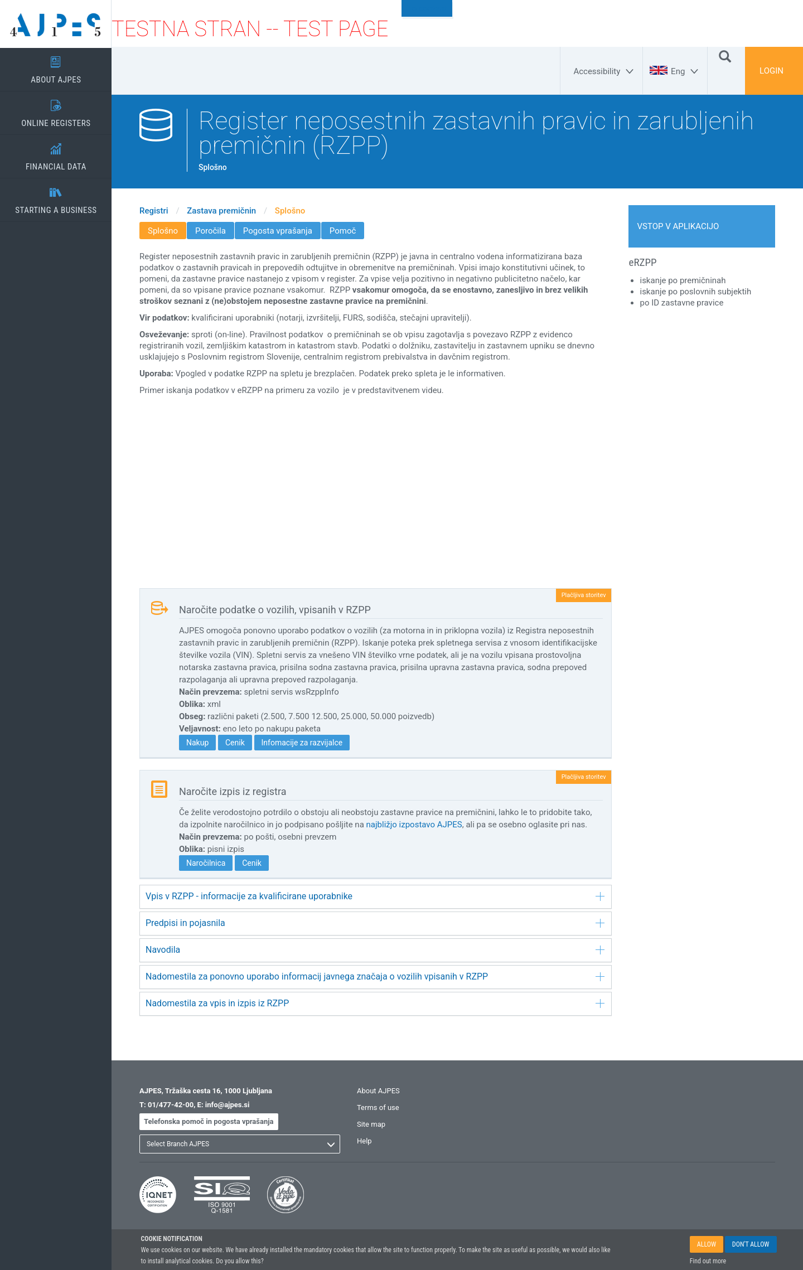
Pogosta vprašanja (277, 231)
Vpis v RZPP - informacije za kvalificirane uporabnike (375, 896)
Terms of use (378, 1107)
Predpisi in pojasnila (375, 923)
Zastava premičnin (221, 211)
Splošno (290, 211)
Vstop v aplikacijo (678, 226)
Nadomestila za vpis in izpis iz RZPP (375, 1003)
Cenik (235, 742)
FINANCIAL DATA (56, 153)
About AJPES (378, 1091)
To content (427, 8)
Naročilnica (205, 863)
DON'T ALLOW (751, 1244)
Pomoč (343, 231)
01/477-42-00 (171, 1105)
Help (364, 1141)
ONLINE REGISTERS (56, 109)
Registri (153, 211)
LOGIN (771, 71)
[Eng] (686, 71)
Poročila (210, 231)
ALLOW (706, 1244)
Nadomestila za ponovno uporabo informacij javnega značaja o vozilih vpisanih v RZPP (375, 976)
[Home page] (56, 24)
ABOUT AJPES (56, 66)
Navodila (375, 949)
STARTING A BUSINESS (56, 196)
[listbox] (239, 1144)
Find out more (708, 1261)
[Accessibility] (605, 71)
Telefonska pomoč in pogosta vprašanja (209, 1121)
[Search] (725, 56)
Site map (371, 1124)
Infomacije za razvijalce (302, 742)
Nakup (197, 742)
